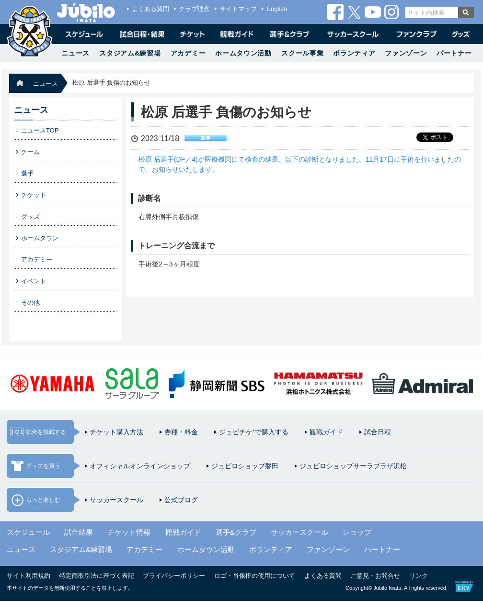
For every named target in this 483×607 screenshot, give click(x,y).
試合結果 (78, 532)
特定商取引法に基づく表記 (96, 575)
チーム (30, 151)
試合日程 (377, 432)
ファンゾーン (406, 53)
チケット (33, 195)
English (276, 8)
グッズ (30, 216)
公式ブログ (181, 500)
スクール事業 (302, 53)
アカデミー (188, 53)
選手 (27, 173)
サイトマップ (238, 8)
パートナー (454, 53)
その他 (30, 302)
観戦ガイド (326, 432)
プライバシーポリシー (174, 575)
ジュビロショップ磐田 (244, 466)
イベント (33, 281)
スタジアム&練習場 (130, 53)
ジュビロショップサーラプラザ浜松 (353, 466)
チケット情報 (128, 532)
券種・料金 (181, 432)
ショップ (357, 532)
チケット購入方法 (116, 432)
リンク (418, 575)
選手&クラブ (236, 532)
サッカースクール (116, 500)
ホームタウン (39, 238)
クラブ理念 (194, 8)
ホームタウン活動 (243, 53)
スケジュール (28, 532)
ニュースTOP (40, 130)
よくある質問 (150, 8)
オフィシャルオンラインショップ (140, 466)
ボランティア (354, 53)
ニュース (75, 53)
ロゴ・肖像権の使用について (254, 575)
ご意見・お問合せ (375, 575)
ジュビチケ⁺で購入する (253, 432)
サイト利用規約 (28, 575)
